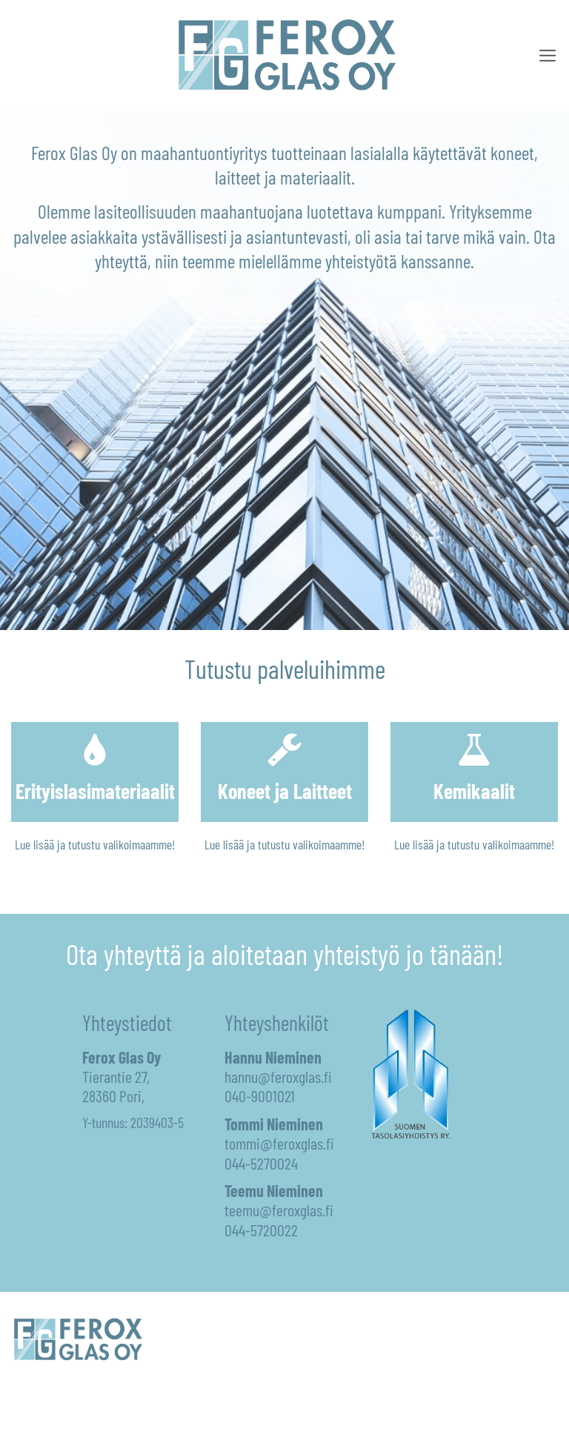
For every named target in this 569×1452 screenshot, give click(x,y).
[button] (548, 55)
